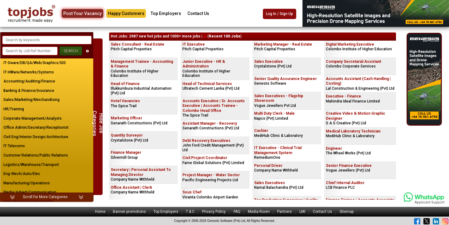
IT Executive (193, 44)
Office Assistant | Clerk (131, 187)
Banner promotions (129, 211)
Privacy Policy (214, 211)
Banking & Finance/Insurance (28, 90)
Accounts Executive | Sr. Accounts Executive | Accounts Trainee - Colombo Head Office (213, 106)
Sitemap (347, 211)
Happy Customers (126, 13)
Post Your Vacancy (82, 13)
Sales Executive (268, 61)
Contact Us (198, 13)
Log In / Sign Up (279, 14)
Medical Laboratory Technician (353, 131)
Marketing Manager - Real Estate (283, 44)
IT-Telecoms (14, 146)
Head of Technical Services (207, 84)
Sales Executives (269, 183)
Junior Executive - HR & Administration (203, 64)
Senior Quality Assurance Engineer (285, 79)
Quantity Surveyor (127, 135)
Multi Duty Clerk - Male (274, 113)
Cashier (261, 130)
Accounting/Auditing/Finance (29, 81)
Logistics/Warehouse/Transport (31, 164)
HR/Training (13, 109)
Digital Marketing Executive (350, 44)
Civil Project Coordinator (204, 158)
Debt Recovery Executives (206, 140)
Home (100, 211)
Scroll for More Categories (45, 197)
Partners (284, 211)
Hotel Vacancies (125, 101)
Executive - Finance (343, 96)
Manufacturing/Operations (26, 183)
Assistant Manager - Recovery (209, 123)
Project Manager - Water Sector (211, 175)
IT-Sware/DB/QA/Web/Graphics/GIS (34, 63)
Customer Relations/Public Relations (35, 155)
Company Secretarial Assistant (353, 61)
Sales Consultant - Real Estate (137, 44)
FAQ (237, 211)
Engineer (334, 148)
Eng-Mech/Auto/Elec (21, 174)
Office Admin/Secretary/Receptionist (36, 127)
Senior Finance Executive (349, 165)
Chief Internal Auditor (345, 183)
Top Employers (166, 13)
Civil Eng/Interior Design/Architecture (35, 137)
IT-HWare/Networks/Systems (28, 72)
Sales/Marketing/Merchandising (31, 100)
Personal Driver (268, 165)
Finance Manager (126, 152)
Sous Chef (191, 192)
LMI (302, 211)
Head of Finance (125, 84)
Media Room (259, 211)
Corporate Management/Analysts (32, 118)
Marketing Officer (126, 118)
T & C (190, 211)
